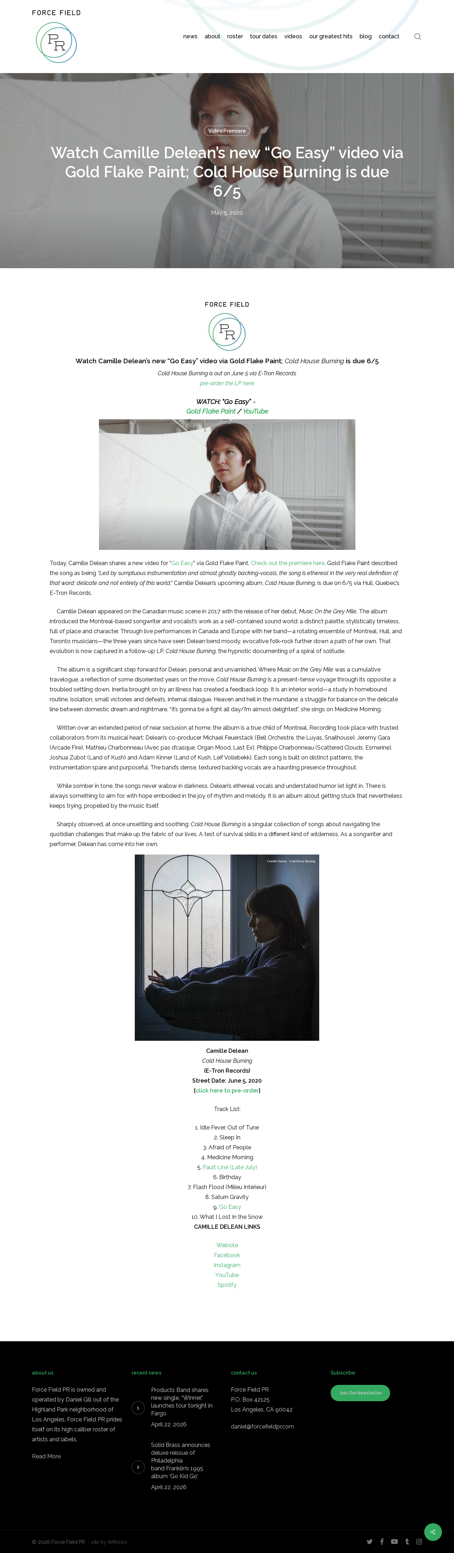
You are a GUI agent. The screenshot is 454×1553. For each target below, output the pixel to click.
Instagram (227, 1265)
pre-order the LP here (227, 383)
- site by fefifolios (107, 1542)
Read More (46, 1456)
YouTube (255, 411)
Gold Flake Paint (211, 411)
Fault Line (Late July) (230, 1167)
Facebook (227, 1255)
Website (227, 1245)
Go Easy (182, 563)
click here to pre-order (227, 1090)
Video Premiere (227, 131)
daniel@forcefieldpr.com (262, 1426)
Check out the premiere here (288, 563)
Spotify (227, 1285)
